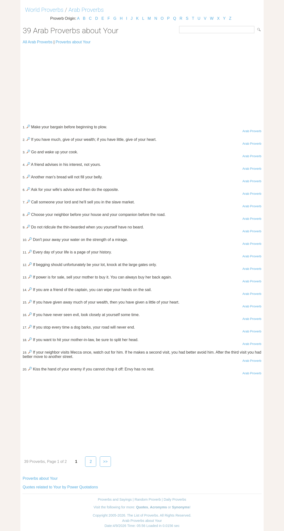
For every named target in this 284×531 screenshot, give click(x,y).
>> (105, 462)
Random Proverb (148, 499)
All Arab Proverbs (38, 42)
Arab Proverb (251, 131)
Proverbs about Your (73, 42)
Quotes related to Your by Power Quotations (60, 487)
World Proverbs (44, 9)
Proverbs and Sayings (115, 499)
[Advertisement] (142, 82)
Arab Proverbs (86, 9)
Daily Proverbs (175, 499)
